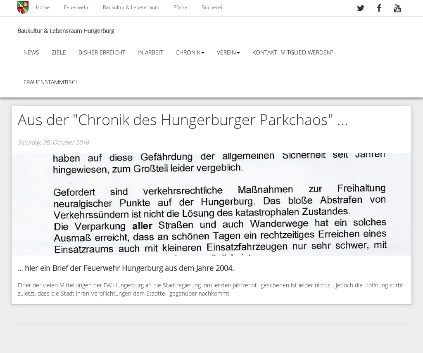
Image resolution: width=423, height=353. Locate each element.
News (31, 52)
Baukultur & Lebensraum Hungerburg (65, 31)
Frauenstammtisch (52, 82)
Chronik (190, 52)
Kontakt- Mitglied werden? (292, 52)
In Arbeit (150, 52)
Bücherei (212, 7)
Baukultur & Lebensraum (131, 7)
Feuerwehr (76, 7)
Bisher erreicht (101, 52)
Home (43, 7)
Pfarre (180, 7)
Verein (228, 52)
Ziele (59, 52)
